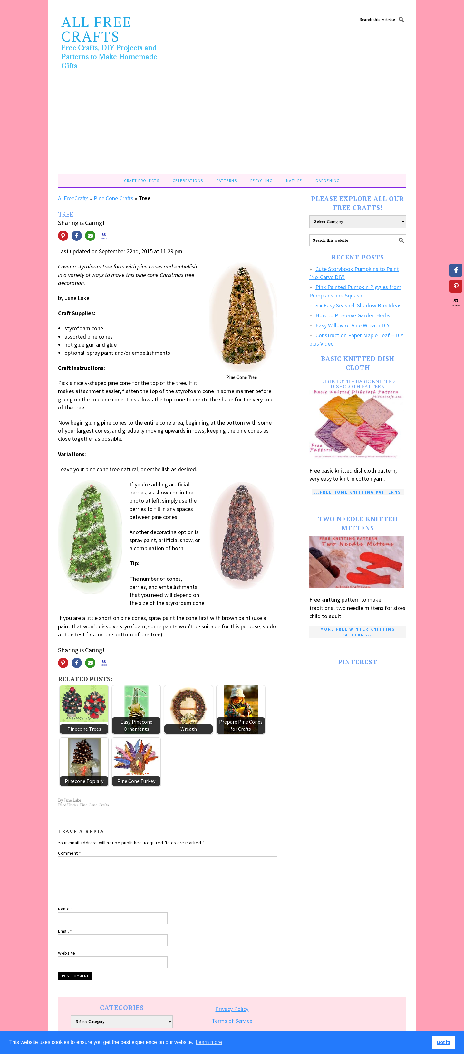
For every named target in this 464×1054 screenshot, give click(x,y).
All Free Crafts (96, 29)
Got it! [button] (443, 1042)
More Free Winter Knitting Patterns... (357, 632)
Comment (69, 853)
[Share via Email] (90, 236)
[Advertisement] (232, 125)
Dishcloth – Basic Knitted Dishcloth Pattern (358, 384)
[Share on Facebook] (77, 236)
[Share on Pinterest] (63, 236)
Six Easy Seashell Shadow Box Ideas (358, 305)
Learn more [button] (209, 1042)
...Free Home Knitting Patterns (357, 492)
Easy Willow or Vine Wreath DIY (352, 325)
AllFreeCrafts (73, 198)
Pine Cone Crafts (113, 198)
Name (65, 909)
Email (65, 931)
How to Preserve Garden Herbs (352, 315)
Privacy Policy (231, 1008)
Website (66, 953)
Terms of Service (232, 1020)
